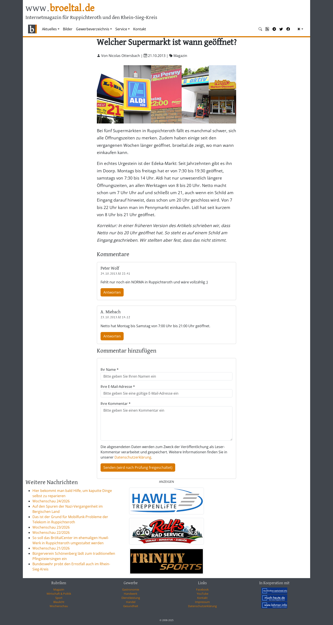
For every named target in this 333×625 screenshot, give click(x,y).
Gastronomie (130, 589)
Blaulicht (58, 602)
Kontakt (139, 29)
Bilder (67, 29)
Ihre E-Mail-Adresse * (118, 386)
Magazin (58, 589)
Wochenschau (59, 606)
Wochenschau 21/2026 (51, 548)
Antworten (112, 292)
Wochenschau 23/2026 (51, 527)
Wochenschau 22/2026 (51, 532)
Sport (58, 598)
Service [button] (121, 29)
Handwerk (130, 594)
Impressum (202, 602)
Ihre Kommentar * (116, 403)
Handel (130, 602)
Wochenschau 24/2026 (51, 501)
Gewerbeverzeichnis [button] (92, 29)
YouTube (202, 594)
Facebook (202, 589)
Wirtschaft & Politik (59, 594)
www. (59, 8)
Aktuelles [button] (49, 29)
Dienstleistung (130, 598)
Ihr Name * (110, 369)
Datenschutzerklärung (132, 457)
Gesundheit (130, 606)
